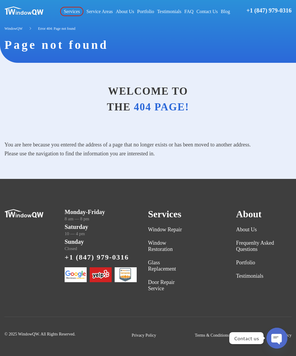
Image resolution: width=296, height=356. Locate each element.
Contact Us (207, 11)
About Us (125, 11)
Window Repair (165, 229)
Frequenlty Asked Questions (255, 246)
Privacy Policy (144, 335)
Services (72, 11)
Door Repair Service (161, 285)
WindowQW (13, 28)
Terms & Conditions (212, 335)
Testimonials (169, 11)
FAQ (189, 11)
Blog (225, 11)
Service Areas (99, 11)
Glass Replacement (162, 266)
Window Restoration (160, 246)
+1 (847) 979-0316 (269, 10)
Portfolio (145, 11)
